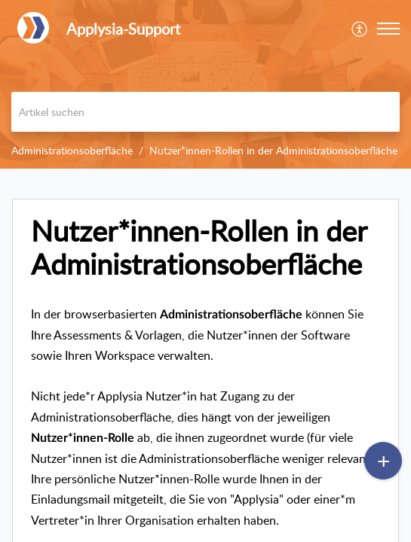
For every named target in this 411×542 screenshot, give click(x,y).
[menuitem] (360, 28)
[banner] (205, 84)
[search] (205, 112)
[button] (388, 28)
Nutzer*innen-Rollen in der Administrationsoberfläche (273, 150)
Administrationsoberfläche (72, 150)
